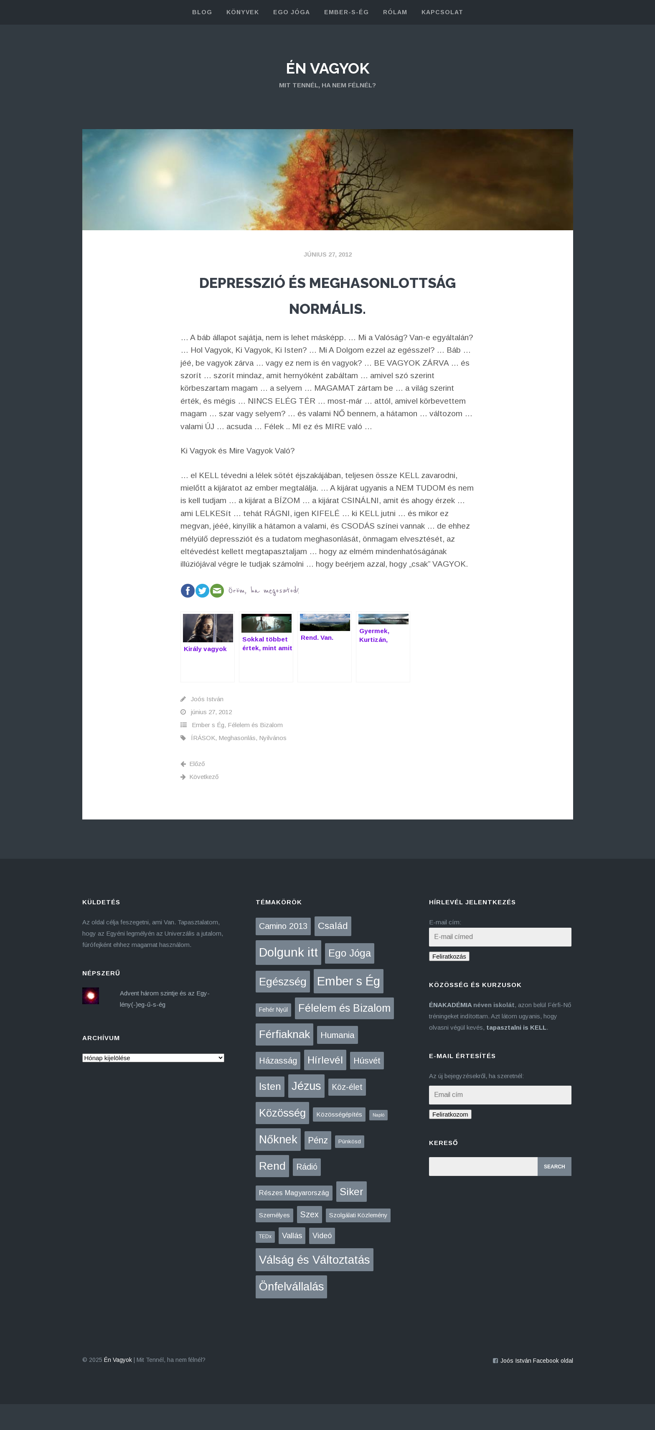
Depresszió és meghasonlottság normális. (327, 306)
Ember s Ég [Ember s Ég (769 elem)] (348, 1007)
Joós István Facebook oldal (536, 1387)
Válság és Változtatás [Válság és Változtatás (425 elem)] (314, 1285)
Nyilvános (273, 763)
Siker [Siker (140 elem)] (351, 1217)
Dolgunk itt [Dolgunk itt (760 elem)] (288, 978)
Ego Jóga (291, 12)
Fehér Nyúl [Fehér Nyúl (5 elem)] (273, 1036)
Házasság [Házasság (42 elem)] (278, 1086)
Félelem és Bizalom (255, 750)
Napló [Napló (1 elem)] (378, 1141)
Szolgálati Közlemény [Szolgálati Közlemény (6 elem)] (358, 1241)
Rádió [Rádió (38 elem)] (306, 1192)
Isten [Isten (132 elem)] (270, 1112)
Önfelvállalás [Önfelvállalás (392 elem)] (291, 1312)
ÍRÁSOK (203, 763)
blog (202, 12)
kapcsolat (442, 12)
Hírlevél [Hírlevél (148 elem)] (325, 1086)
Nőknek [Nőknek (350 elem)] (278, 1165)
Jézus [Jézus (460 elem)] (306, 1112)
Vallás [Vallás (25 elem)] (292, 1261)
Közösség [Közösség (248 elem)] (282, 1139)
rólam (395, 12)
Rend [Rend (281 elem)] (272, 1192)
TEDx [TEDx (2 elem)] (265, 1263)
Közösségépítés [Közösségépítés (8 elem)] (339, 1140)
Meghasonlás (237, 763)
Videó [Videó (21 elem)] (322, 1262)
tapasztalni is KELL (516, 1053)
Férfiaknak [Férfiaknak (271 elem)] (284, 1060)
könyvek (242, 12)
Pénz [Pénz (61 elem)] (318, 1166)
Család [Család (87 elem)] (333, 952)
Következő (199, 802)
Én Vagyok (327, 67)
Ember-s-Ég (346, 12)
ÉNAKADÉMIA (450, 1031)
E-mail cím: (445, 948)
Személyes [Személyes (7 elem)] (274, 1241)
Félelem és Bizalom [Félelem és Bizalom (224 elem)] (344, 1034)
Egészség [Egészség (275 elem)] (283, 1007)
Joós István (207, 724)
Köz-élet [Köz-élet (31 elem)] (347, 1113)
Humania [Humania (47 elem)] (337, 1061)
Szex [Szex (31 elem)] (309, 1240)
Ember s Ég (208, 750)
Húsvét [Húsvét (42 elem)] (367, 1086)
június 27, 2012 (328, 254)
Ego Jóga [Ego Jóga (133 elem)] (349, 979)
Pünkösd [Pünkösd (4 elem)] (349, 1167)
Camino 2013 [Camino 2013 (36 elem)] (283, 952)
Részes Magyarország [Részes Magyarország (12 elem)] (294, 1218)
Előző (192, 789)
